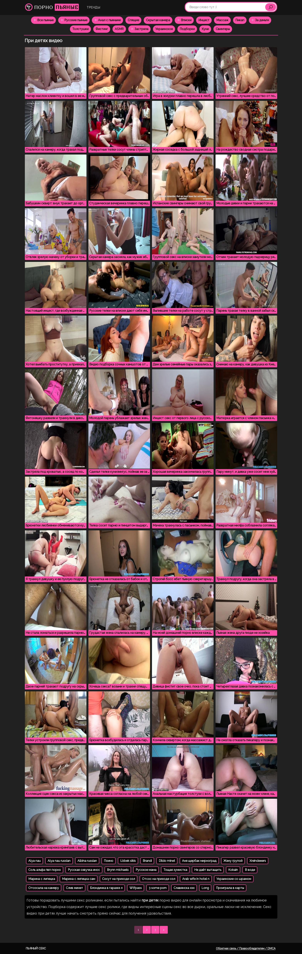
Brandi (147, 861)
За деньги (260, 20)
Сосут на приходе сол (118, 879)
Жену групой (232, 861)
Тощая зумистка (175, 870)
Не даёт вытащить (207, 870)
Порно (52, 7)
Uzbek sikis (128, 861)
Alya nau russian (59, 861)
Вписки (184, 20)
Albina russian (87, 861)
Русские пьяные (73, 20)
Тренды (93, 7)
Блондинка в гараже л (106, 888)
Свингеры (223, 29)
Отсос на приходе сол (158, 879)
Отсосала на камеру (43, 888)
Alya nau (34, 861)
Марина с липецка (41, 879)
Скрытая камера (158, 20)
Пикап (239, 20)
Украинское (164, 29)
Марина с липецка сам (78, 879)
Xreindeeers (257, 861)
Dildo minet (167, 861)
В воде (250, 870)
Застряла (139, 29)
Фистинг (102, 29)
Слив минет (74, 888)
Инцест (203, 20)
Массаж (222, 20)
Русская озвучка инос (84, 870)
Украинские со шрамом (233, 879)
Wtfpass (135, 888)
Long (205, 888)
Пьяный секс (36, 948)
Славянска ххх (184, 888)
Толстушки (80, 29)
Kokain (233, 870)
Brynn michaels (118, 870)
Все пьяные (43, 20)
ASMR (119, 29)
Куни (205, 29)
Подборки (187, 29)
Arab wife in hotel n (195, 879)
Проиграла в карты (230, 888)
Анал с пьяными (107, 20)
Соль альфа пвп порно (44, 870)
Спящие (133, 20)
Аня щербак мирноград (199, 861)
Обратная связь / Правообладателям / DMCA (245, 948)
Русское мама (146, 870)
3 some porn (158, 888)
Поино (108, 861)
